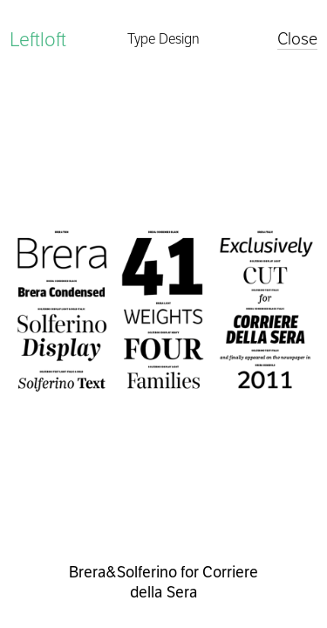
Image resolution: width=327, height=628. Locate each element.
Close (297, 39)
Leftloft (38, 39)
